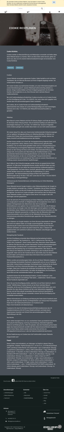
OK (54, 2)
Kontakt (45, 395)
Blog (45, 400)
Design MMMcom (19, 428)
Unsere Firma (47, 392)
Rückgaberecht (51, 418)
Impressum (10, 67)
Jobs (45, 403)
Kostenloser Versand (53, 413)
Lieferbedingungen (8, 392)
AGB (25, 392)
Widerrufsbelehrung (9, 395)
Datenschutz (20, 67)
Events (45, 398)
